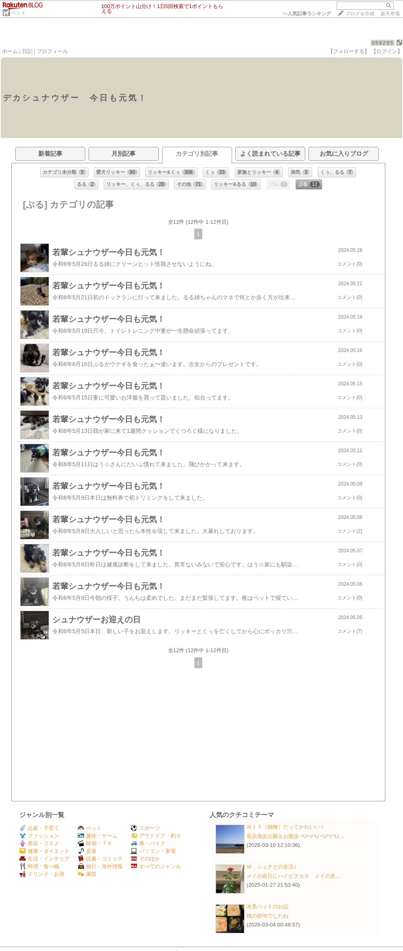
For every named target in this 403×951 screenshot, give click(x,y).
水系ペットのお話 (267, 907)
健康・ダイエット (44, 851)
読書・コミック (100, 859)
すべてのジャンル (156, 866)
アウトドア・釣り (156, 836)
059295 (383, 43)
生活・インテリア (44, 859)
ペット (18, 13)
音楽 (87, 851)
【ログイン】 (387, 51)
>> (306, 13)
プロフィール (52, 51)
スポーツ (145, 828)
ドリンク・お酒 (41, 874)
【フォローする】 (349, 51)
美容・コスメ (39, 843)
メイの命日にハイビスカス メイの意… (294, 876)
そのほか (145, 859)
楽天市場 (390, 13)
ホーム (10, 51)
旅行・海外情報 (100, 866)
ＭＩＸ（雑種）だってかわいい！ (286, 827)
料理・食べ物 (39, 866)
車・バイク (148, 843)
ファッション (39, 836)
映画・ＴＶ (95, 843)
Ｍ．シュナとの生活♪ (271, 867)
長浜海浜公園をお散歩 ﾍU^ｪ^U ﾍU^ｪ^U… (295, 836)
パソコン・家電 (153, 851)
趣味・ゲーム (97, 836)
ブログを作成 (359, 13)
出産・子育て (39, 828)
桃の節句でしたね (267, 916)
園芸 (87, 874)
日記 (27, 51)
